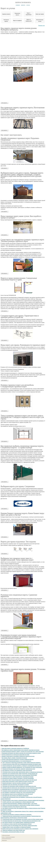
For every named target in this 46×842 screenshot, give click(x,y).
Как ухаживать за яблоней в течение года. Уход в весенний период (18, 792)
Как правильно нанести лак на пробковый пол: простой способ (17, 794)
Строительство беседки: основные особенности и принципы (16, 814)
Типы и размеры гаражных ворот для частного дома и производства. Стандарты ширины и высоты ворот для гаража (22, 417)
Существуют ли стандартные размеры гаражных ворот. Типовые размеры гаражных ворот (22, 240)
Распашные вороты (6, 20)
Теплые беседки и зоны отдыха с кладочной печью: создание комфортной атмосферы (23, 800)
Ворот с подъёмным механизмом (28, 14)
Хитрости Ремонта (23, 2)
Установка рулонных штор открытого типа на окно (14, 806)
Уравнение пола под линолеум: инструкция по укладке (15, 784)
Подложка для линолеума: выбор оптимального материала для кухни (19, 786)
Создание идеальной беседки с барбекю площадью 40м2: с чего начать (19, 803)
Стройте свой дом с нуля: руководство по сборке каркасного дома (18, 802)
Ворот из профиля (17, 20)
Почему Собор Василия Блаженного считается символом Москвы (18, 759)
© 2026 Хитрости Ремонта (6, 835)
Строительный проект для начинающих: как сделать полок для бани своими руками (22, 819)
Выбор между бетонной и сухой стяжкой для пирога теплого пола (18, 781)
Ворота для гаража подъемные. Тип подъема (18, 541)
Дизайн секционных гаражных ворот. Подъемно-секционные (20, 139)
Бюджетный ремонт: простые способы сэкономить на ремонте (17, 783)
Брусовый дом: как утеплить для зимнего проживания (15, 795)
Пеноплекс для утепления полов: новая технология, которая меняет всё (19, 773)
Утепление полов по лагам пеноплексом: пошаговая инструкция (17, 776)
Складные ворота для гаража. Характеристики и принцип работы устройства (20, 316)
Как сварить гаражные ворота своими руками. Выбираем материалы (19, 29)
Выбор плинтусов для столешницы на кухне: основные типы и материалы (20, 828)
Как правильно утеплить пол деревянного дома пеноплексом (17, 770)
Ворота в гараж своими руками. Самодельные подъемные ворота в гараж (19, 279)
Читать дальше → (4, 102)
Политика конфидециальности (6, 838)
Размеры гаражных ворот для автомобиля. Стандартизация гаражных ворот (17, 386)
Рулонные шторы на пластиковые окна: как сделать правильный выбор (19, 825)
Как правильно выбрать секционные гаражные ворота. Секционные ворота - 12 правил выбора (22, 447)
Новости (23, 5)
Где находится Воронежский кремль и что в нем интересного (16, 761)
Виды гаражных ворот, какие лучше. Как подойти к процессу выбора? (21, 217)
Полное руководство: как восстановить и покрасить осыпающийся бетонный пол (21, 765)
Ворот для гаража (40, 14)
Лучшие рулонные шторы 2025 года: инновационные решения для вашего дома (21, 764)
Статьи (28, 5)
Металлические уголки (39, 20)
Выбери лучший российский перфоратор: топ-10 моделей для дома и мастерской (22, 767)
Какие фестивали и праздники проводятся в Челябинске (15, 748)
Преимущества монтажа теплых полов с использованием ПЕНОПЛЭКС (19, 775)
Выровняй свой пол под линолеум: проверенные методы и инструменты (19, 789)
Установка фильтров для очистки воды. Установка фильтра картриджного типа (21, 820)
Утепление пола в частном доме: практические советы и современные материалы (22, 772)
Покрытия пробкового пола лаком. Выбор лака (13, 830)
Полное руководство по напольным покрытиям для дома (15, 754)
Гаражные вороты (6, 14)
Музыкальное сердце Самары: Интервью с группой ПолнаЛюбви (18, 778)
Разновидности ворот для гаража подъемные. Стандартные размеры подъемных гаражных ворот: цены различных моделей (21, 636)
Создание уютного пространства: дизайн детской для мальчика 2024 (19, 790)
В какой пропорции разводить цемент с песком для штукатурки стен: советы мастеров (23, 751)
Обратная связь (4, 840)
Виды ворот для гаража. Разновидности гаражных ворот (23, 345)
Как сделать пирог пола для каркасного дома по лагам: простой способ (19, 779)
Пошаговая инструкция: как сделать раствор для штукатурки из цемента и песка (21, 753)
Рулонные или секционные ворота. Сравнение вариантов (19, 596)
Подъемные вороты (17, 14)
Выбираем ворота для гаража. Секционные (18, 486)
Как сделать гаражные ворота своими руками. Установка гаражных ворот (23, 670)
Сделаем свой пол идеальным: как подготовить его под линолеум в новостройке (21, 787)
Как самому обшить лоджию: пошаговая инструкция (14, 757)
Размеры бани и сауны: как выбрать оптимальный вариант (16, 827)
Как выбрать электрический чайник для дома (13, 831)
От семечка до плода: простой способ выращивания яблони (16, 824)
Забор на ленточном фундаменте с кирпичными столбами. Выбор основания (21, 805)
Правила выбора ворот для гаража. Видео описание (21, 707)
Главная (18, 5)
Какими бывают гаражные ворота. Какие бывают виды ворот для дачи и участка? (22, 514)
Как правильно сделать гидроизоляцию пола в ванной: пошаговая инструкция (20, 750)
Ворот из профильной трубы (29, 20)
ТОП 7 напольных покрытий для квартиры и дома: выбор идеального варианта (21, 762)
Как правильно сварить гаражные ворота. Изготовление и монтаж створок (23, 108)
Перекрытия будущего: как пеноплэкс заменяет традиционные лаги (18, 768)
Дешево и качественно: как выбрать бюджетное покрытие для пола (18, 756)
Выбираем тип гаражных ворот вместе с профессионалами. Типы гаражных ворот (17, 559)
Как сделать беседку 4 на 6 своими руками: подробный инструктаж (18, 822)
